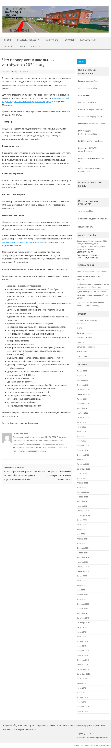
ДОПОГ (80, 328)
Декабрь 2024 (83, 385)
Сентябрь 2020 (83, 571)
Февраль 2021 (83, 548)
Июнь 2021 (81, 529)
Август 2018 (82, 678)
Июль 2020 (81, 581)
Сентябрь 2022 (83, 469)
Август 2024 (82, 399)
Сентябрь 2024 (83, 394)
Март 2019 (81, 646)
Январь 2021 (82, 553)
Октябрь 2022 (83, 464)
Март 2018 (81, 702)
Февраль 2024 (83, 403)
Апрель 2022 (82, 483)
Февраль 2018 (83, 707)
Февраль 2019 (83, 651)
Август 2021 (82, 520)
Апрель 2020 (82, 595)
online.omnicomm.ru (97, 124)
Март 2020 (81, 599)
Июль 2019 (81, 632)
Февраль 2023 (83, 446)
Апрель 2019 (82, 641)
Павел (13, 72)
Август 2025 (82, 371)
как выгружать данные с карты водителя (22, 242)
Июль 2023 (81, 427)
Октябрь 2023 (83, 417)
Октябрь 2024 (83, 390)
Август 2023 (82, 422)
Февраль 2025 (83, 380)
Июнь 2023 (81, 432)
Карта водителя (88, 40)
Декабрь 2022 (83, 455)
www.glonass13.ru (85, 211)
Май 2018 (81, 693)
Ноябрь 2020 (82, 562)
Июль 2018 (81, 683)
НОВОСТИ (7, 40)
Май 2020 (81, 590)
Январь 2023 (82, 450)
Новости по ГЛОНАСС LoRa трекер (92, 272)
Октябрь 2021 (83, 511)
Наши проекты (86, 227)
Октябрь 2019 (83, 618)
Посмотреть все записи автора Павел (31, 451)
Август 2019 (82, 627)
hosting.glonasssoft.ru (87, 134)
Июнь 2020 (81, 585)
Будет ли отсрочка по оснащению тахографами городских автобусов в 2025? (92, 295)
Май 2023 (81, 436)
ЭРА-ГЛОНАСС (8, 46)
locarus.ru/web (92, 81)
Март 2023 (81, 441)
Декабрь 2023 (83, 408)
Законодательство (18, 423)
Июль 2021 (81, 525)
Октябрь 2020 (83, 567)
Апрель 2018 (82, 697)
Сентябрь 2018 (83, 674)
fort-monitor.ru (96, 141)
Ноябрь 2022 (82, 459)
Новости (80, 342)
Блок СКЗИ (70, 40)
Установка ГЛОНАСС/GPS (28, 40)
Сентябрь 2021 (83, 515)
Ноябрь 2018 (82, 665)
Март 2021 (81, 543)
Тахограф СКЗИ (52, 40)
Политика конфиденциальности (92, 737)
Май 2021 (81, 534)
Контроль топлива (85, 337)
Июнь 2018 (81, 688)
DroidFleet (82, 102)
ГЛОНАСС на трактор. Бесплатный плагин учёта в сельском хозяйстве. (54, 475)
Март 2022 (81, 487)
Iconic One (78, 746)
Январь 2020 (82, 609)
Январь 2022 (82, 497)
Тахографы (33, 423)
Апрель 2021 (82, 539)
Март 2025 (81, 376)
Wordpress (106, 746)
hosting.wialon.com (94, 110)
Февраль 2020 (83, 604)
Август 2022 (82, 473)
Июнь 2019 (81, 637)
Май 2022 (81, 478)
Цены (22, 46)
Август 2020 (82, 576)
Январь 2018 (82, 711)
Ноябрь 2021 (82, 506)
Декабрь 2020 (83, 557)
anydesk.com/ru (85, 151)
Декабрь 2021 (83, 501)
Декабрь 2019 (83, 613)
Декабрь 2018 (83, 660)
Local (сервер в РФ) (93, 117)
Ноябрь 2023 (82, 413)
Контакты (35, 46)
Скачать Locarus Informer (89, 88)
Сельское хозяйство (86, 347)
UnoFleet (82, 95)
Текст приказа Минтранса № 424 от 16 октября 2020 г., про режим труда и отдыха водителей (20, 475)
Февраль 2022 (83, 492)
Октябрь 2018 (83, 669)
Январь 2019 (82, 655)
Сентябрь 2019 (83, 623)
